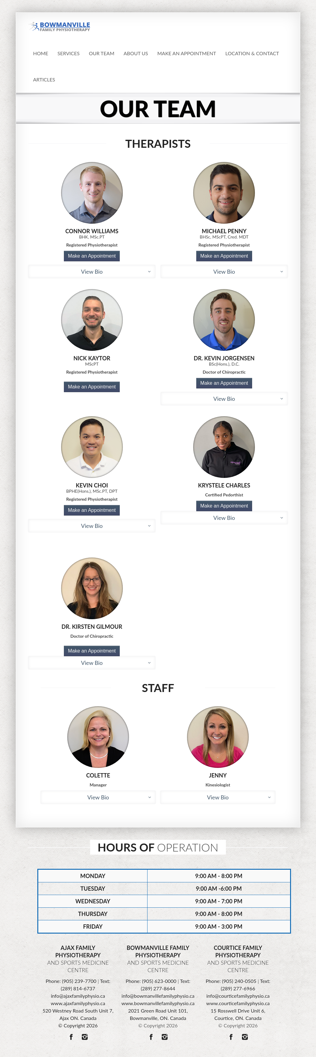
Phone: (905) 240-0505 (231, 981)
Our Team (101, 53)
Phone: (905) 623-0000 (151, 981)
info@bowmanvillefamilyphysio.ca (158, 996)
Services (68, 53)
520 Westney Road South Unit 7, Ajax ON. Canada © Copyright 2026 (78, 1018)
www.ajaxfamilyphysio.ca (78, 1003)
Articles (44, 79)
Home (40, 53)
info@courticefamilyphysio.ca (238, 996)
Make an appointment (186, 53)
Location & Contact (252, 53)
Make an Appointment (92, 256)
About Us (136, 53)
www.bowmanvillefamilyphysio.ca (157, 1003)
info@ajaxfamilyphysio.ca (78, 996)
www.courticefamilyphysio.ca (238, 1003)
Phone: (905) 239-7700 (71, 981)
